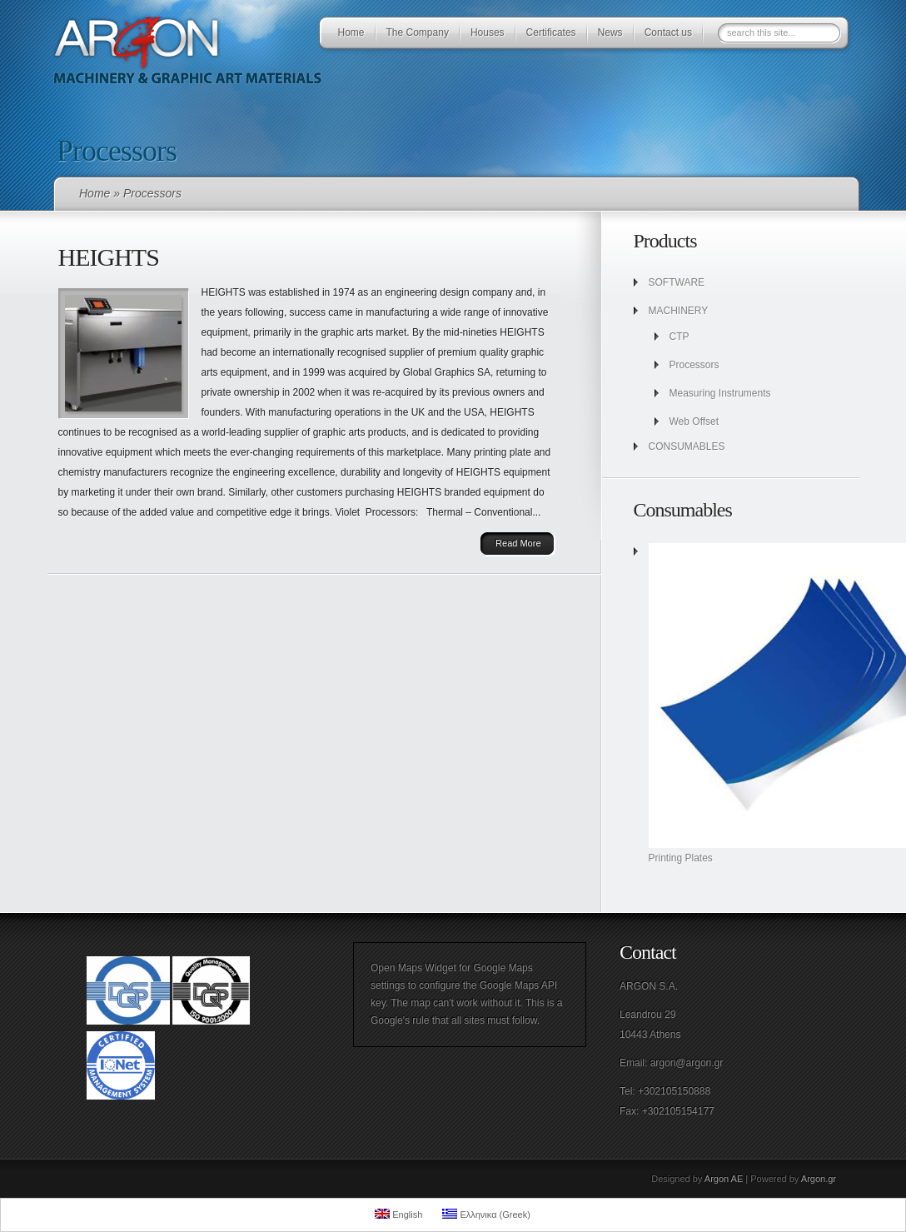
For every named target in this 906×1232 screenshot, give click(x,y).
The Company (417, 32)
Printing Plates (681, 858)
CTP (679, 336)
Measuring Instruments (720, 393)
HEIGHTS (108, 257)
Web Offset (694, 421)
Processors (694, 365)
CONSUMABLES (687, 446)
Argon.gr (818, 1179)
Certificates (551, 32)
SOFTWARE (677, 282)
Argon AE (723, 1179)
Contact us (668, 32)
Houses (487, 32)
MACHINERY (679, 311)
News (610, 32)
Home (351, 32)
